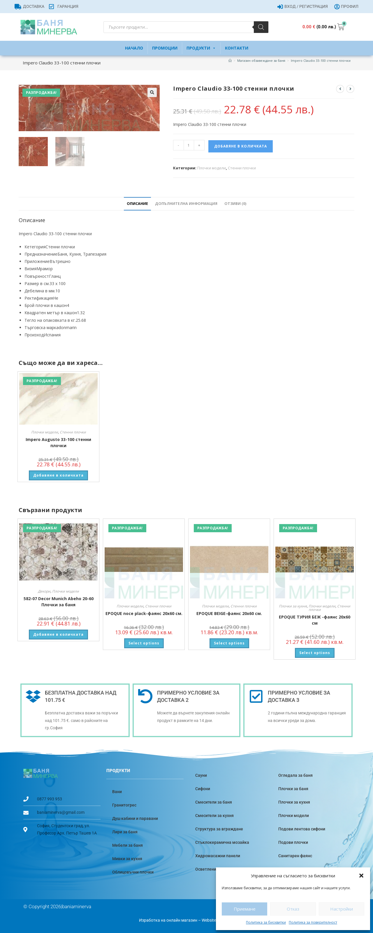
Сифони (202, 788)
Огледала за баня (295, 775)
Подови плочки (293, 842)
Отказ (293, 909)
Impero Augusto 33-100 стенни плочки (58, 442)
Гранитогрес (124, 805)
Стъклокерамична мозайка (222, 842)
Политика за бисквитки (266, 922)
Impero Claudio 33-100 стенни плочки (321, 60)
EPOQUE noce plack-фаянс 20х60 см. (143, 613)
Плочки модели (211, 168)
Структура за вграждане (219, 829)
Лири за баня (125, 832)
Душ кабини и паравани (135, 818)
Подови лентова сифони (301, 829)
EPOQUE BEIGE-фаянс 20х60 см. (229, 613)
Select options (144, 643)
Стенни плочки (242, 168)
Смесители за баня (213, 802)
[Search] (261, 27)
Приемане (245, 909)
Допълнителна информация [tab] (186, 203)
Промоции (164, 48)
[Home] (230, 60)
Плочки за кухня (293, 606)
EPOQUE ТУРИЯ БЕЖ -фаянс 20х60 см (314, 620)
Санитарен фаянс (295, 855)
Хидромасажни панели (217, 855)
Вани (117, 791)
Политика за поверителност (313, 922)
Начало (134, 48)
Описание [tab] (137, 203)
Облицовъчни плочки (133, 872)
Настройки (341, 909)
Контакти (236, 48)
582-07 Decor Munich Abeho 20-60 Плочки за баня (59, 601)
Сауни (201, 775)
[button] (361, 875)
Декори (44, 591)
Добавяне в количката (240, 146)
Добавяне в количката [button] (58, 475)
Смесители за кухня (214, 815)
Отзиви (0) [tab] (235, 203)
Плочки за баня (293, 788)
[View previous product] (340, 89)
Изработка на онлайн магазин (168, 920)
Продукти (201, 48)
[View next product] (350, 89)
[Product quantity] (189, 145)
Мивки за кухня (127, 858)
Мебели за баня (127, 845)
